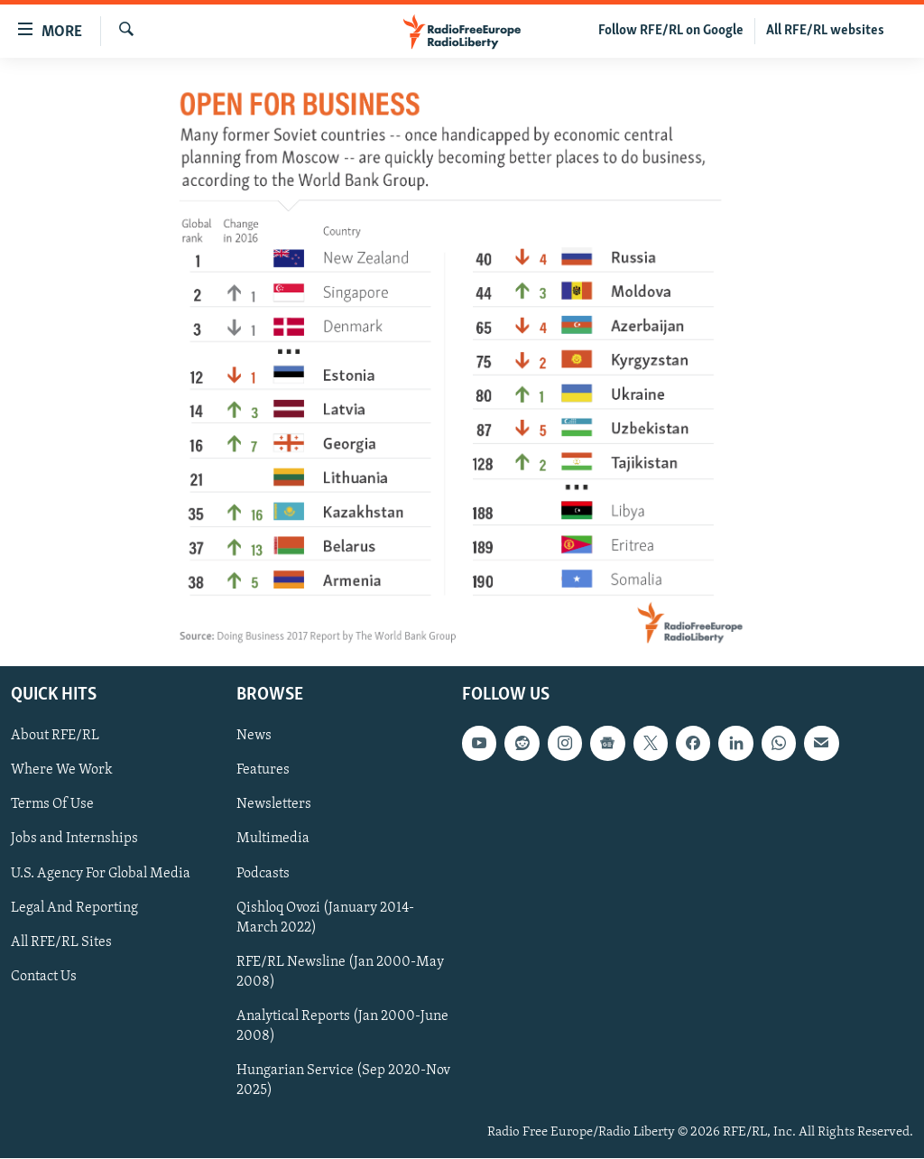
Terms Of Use (52, 805)
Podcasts (263, 874)
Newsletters (273, 805)
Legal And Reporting (74, 908)
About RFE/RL (55, 736)
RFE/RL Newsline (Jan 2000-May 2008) (340, 972)
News (254, 736)
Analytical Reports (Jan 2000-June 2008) (342, 1026)
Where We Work (62, 771)
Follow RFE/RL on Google (671, 30)
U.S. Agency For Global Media (100, 874)
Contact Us (44, 976)
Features (263, 771)
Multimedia (273, 839)
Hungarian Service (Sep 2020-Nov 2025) (343, 1080)
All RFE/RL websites (825, 30)
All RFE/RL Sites (61, 942)
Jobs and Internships (74, 839)
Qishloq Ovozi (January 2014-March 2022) (325, 918)
